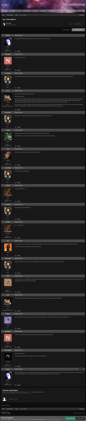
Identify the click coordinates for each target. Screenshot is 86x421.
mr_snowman (8, 73)
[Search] (69, 5)
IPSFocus (8, 412)
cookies (9, 419)
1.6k (7, 104)
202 (8, 327)
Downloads (12, 10)
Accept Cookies (70, 418)
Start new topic (66, 29)
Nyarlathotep (8, 54)
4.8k (7, 68)
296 (8, 144)
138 (8, 87)
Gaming (14, 24)
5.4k (7, 163)
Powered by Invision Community (79, 412)
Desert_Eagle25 (8, 350)
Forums (5, 10)
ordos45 (8, 276)
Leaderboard (52, 10)
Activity (35, 10)
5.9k (7, 199)
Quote (19, 51)
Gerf (8, 240)
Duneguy (8, 130)
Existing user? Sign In (72, 11)
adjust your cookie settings (38, 419)
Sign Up (79, 10)
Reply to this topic (78, 29)
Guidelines (43, 10)
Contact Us (4, 413)
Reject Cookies (80, 418)
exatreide (8, 185)
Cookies (9, 413)
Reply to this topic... (13, 399)
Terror (8, 149)
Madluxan (8, 313)
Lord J (7, 90)
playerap (9, 23)
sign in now (30, 392)
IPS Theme (3, 412)
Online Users (27, 10)
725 (8, 49)
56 (8, 254)
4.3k (7, 290)
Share (71, 24)
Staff (20, 10)
